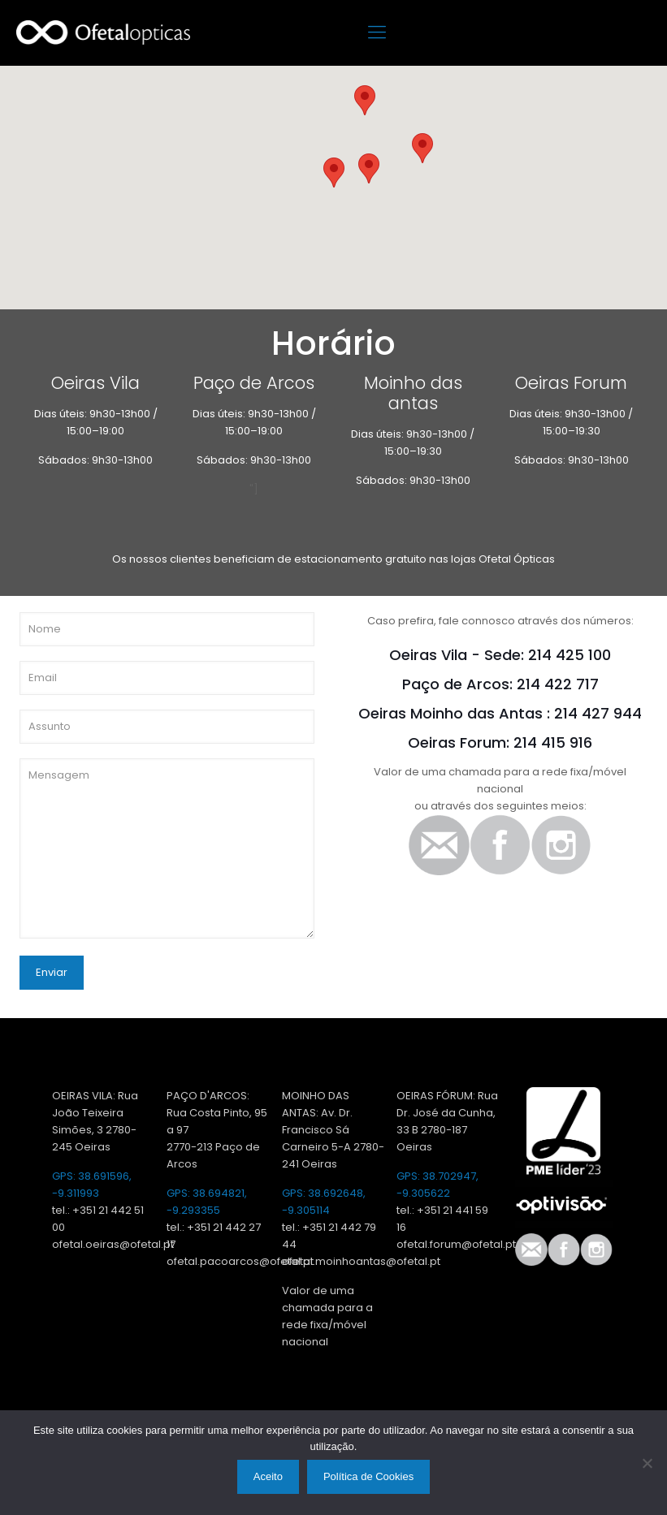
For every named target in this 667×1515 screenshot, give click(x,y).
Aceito (268, 1476)
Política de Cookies (368, 1476)
